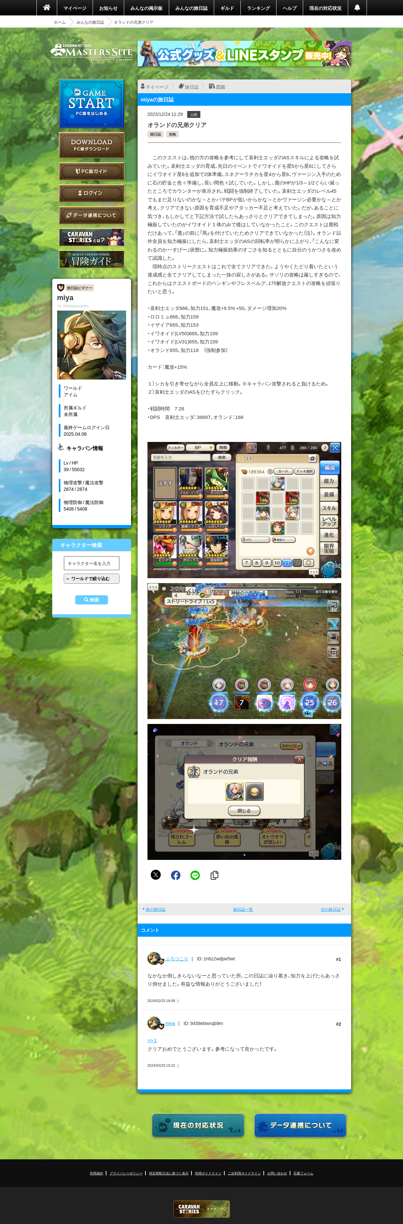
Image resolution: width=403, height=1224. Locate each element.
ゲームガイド (91, 259)
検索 (94, 600)
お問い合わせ (277, 1172)
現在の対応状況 (325, 8)
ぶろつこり (177, 958)
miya (170, 1023)
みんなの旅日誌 (191, 8)
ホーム (60, 22)
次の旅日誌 (331, 909)
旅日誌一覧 (243, 909)
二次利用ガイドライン (244, 1172)
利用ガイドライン (208, 1172)
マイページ (74, 8)
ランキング (258, 8)
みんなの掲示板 (146, 8)
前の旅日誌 (156, 909)
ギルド (227, 8)
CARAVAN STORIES (201, 1209)
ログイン (91, 193)
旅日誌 (192, 86)
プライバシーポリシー (126, 1172)
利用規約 (96, 1172)
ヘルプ (290, 8)
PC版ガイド (91, 171)
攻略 (172, 134)
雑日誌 (155, 134)
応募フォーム (303, 1172)
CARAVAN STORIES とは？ (91, 237)
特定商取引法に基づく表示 (169, 1172)
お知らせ (108, 8)
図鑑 (220, 86)
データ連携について (91, 215)
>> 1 (152, 1040)
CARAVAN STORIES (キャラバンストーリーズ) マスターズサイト (91, 52)
